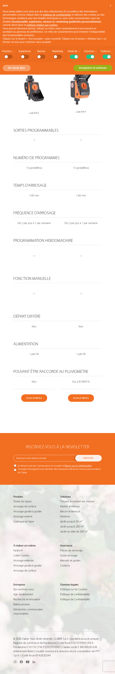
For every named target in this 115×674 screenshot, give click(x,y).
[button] (110, 5)
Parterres (65, 516)
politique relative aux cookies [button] (42, 25)
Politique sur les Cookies (73, 589)
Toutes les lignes (22, 501)
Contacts (65, 565)
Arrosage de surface (24, 506)
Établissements (21, 604)
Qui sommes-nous (23, 589)
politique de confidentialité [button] (57, 14)
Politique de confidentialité (75, 594)
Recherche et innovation (26, 599)
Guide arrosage (68, 555)
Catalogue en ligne (23, 521)
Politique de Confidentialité (75, 599)
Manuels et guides (70, 560)
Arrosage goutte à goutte (27, 511)
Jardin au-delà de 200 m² (74, 531)
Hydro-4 (18, 550)
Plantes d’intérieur (70, 506)
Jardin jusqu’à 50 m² (71, 521)
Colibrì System (21, 555)
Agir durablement (23, 594)
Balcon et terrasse (70, 511)
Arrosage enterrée (23, 560)
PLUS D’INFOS (34, 398)
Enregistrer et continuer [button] (93, 67)
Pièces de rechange (71, 550)
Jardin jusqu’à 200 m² (72, 526)
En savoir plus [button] (16, 67)
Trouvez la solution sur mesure (77, 501)
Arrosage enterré (22, 516)
